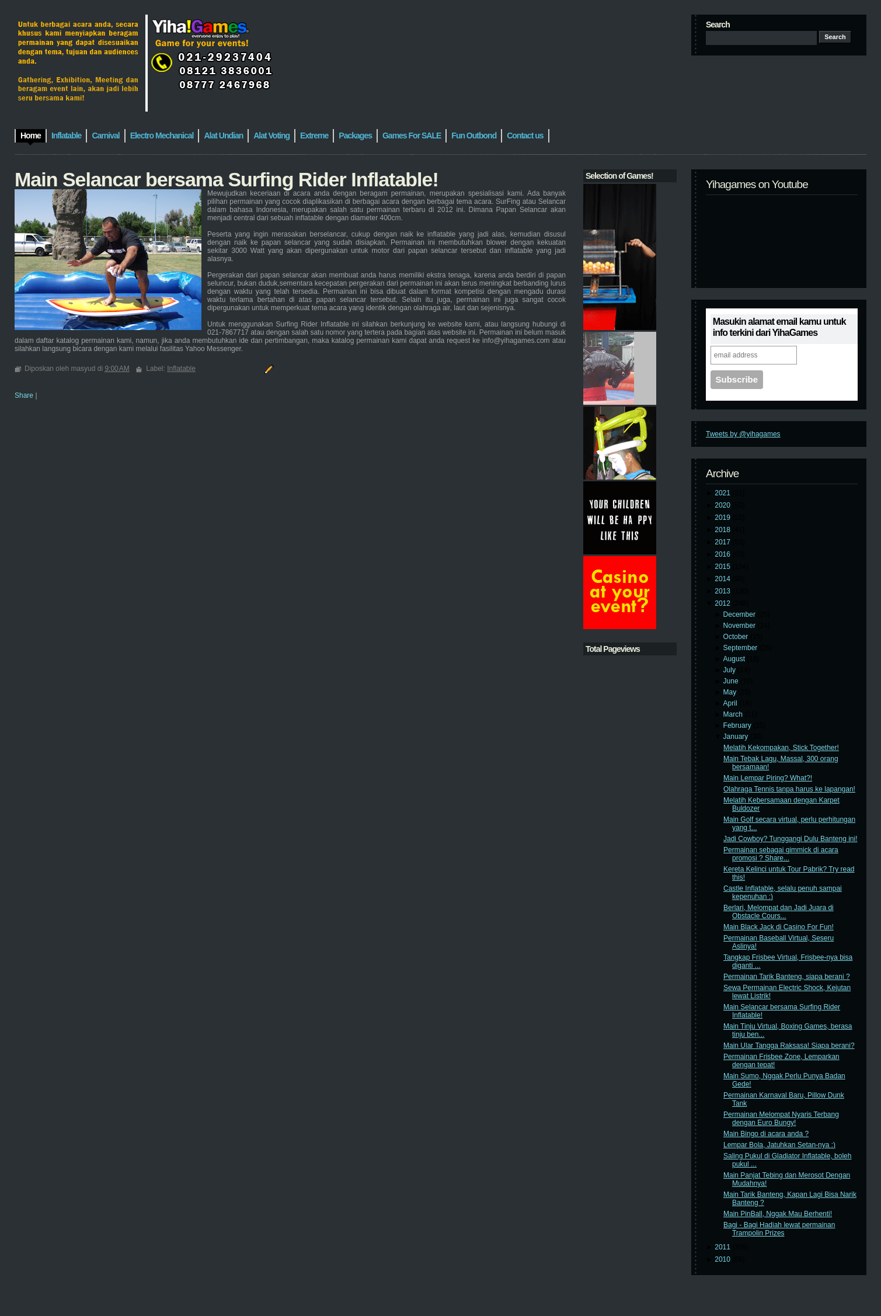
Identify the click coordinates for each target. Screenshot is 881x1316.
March (734, 714)
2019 (723, 517)
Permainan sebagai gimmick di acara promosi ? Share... (780, 854)
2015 (723, 566)
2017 (723, 542)
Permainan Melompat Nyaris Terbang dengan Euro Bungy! (781, 1118)
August (735, 659)
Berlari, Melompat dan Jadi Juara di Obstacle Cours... (778, 912)
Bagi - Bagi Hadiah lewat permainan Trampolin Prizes (779, 1229)
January (736, 736)
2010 (723, 1259)
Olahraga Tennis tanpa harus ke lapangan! (789, 789)
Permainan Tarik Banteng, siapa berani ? (786, 977)
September (741, 648)
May (731, 692)
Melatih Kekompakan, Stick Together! (781, 748)
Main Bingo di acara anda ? (766, 1134)
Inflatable (181, 368)
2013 (723, 591)
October (736, 637)
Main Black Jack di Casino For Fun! (778, 927)
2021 (723, 493)
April (731, 703)
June (731, 681)
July (730, 670)
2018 (723, 530)
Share (24, 395)
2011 (723, 1247)
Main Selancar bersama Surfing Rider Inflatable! (226, 179)
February (738, 725)
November (740, 625)
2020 (723, 505)
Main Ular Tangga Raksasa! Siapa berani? (789, 1045)
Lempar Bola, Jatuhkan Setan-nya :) (779, 1145)
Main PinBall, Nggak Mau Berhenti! (777, 1214)
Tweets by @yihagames (743, 434)
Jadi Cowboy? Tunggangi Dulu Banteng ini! (790, 839)
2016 (723, 554)
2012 (723, 603)
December (740, 614)
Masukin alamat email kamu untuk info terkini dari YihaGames (779, 327)
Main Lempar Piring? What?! (767, 778)
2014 (723, 579)
